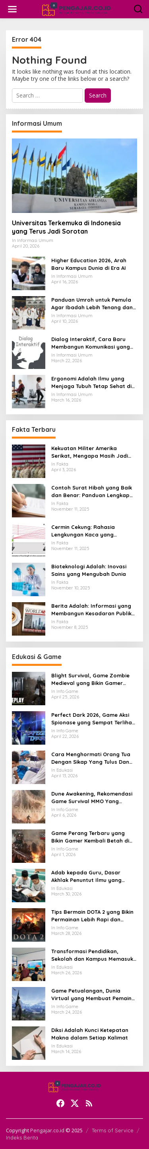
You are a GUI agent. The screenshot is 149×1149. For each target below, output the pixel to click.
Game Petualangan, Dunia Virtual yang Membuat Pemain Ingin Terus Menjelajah (91, 994)
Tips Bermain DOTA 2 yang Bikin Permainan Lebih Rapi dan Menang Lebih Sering (92, 916)
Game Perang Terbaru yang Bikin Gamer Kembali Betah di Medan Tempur (90, 837)
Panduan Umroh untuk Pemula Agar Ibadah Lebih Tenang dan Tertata (92, 303)
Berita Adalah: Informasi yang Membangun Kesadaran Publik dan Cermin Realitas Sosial (91, 609)
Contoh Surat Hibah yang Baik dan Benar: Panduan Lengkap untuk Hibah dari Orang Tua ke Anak (91, 491)
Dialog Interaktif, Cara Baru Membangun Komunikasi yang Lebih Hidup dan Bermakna (90, 343)
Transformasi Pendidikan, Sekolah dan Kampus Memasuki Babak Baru (92, 955)
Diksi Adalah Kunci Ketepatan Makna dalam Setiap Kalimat (89, 1033)
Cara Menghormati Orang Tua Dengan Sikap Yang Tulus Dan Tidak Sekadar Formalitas (90, 758)
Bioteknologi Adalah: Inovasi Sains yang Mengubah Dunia (88, 570)
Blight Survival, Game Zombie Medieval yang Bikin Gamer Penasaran (90, 679)
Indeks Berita (22, 1137)
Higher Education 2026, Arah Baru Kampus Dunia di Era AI (88, 264)
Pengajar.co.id (47, 1130)
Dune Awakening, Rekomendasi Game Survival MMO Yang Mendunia (91, 797)
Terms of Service (113, 1130)
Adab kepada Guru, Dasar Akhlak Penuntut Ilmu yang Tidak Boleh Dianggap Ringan (90, 876)
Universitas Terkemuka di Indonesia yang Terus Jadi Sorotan (66, 227)
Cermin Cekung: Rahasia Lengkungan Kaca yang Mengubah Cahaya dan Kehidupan (83, 531)
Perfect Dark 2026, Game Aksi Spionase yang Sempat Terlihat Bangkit (92, 719)
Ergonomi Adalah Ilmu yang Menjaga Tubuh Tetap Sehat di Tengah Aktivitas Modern (91, 382)
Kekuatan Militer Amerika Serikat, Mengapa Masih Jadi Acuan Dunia (89, 452)
